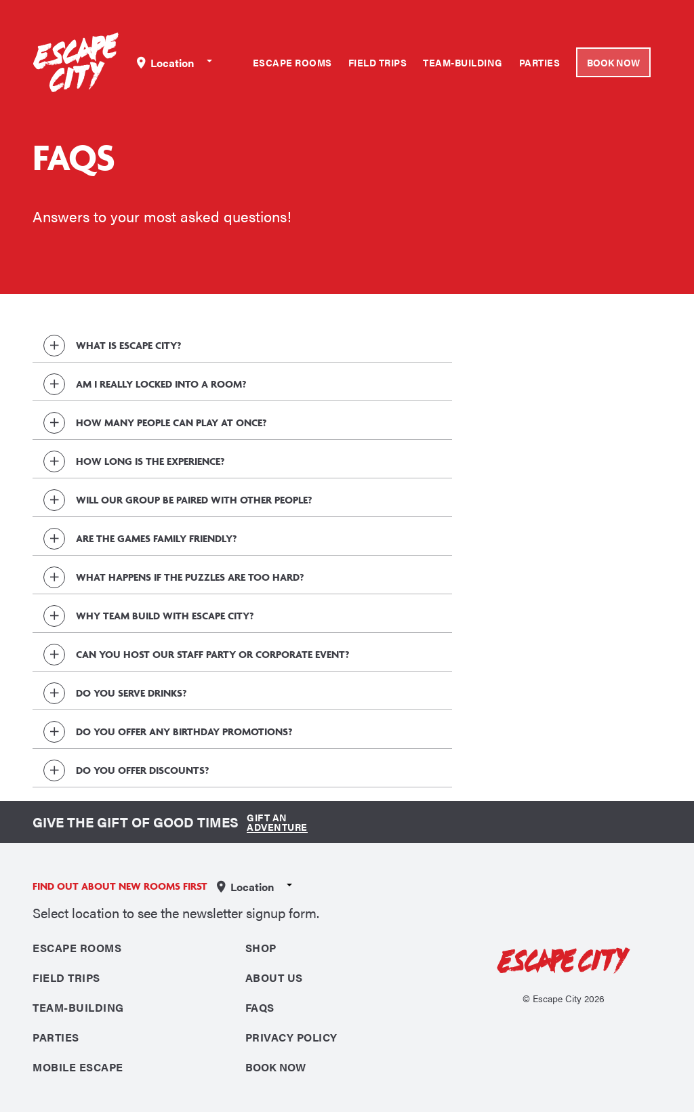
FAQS (259, 1007)
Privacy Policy (291, 1037)
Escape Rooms (292, 62)
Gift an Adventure (277, 821)
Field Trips (377, 62)
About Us (274, 977)
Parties (539, 62)
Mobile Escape (78, 1067)
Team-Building (463, 62)
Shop (261, 947)
